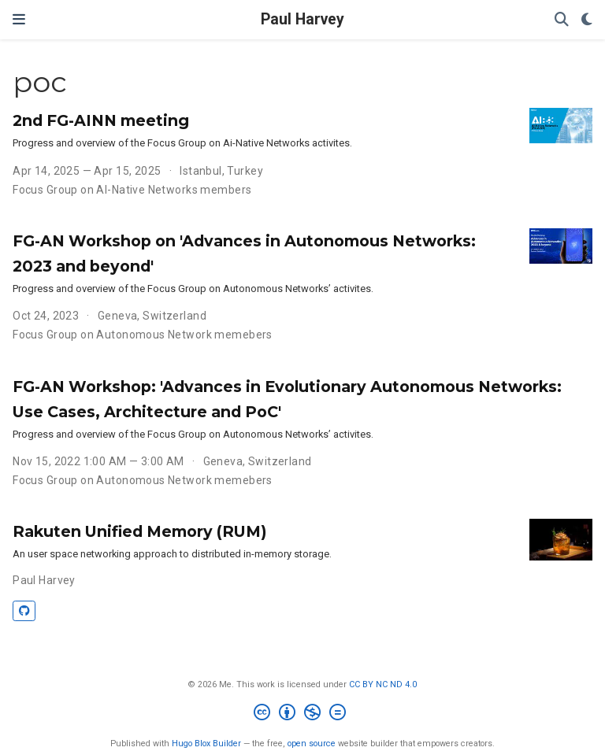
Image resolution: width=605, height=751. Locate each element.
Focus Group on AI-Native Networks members (132, 189)
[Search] (562, 20)
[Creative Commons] (303, 714)
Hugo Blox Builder (206, 743)
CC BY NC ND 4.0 (383, 684)
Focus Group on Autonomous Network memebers (143, 334)
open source (312, 743)
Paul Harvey (302, 19)
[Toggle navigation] (19, 19)
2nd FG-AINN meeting (101, 120)
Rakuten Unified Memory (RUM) (139, 531)
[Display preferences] (586, 20)
